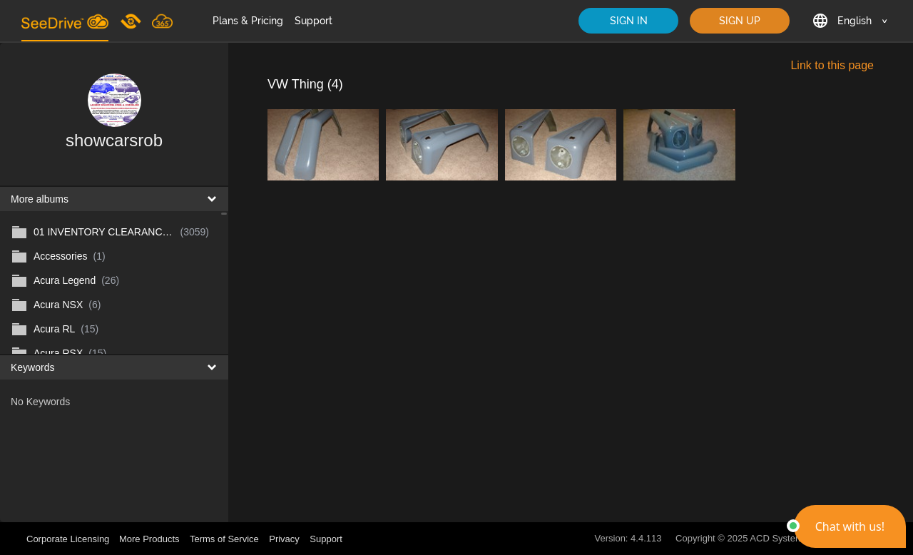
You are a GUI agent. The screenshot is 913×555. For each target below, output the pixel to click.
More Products (149, 539)
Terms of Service (224, 539)
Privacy (284, 539)
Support (313, 20)
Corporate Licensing (69, 539)
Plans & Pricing (248, 20)
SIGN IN (629, 20)
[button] (850, 526)
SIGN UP (739, 20)
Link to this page (832, 65)
